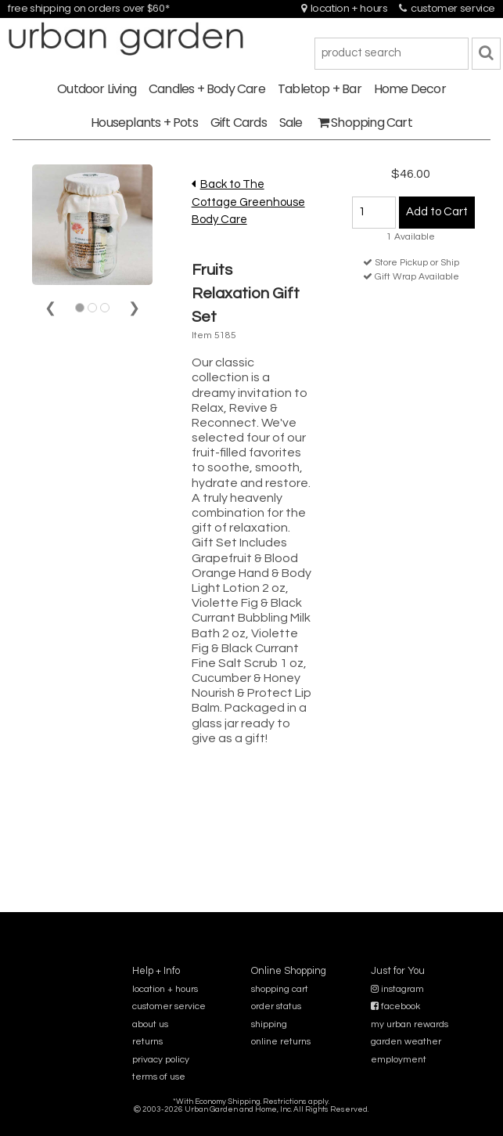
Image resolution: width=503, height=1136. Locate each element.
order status (276, 1006)
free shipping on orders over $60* (88, 8)
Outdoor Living (96, 89)
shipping (269, 1024)
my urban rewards (409, 1024)
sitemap (251, 1120)
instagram (397, 989)
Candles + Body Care (207, 89)
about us (150, 1024)
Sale (291, 123)
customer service (447, 8)
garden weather (406, 1042)
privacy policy (160, 1060)
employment (398, 1060)
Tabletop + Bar (319, 89)
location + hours (344, 8)
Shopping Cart (365, 123)
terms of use (158, 1077)
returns (147, 1042)
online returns (281, 1042)
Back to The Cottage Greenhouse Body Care (248, 202)
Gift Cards (238, 123)
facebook (395, 1006)
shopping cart (279, 989)
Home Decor (410, 89)
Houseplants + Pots (144, 123)
